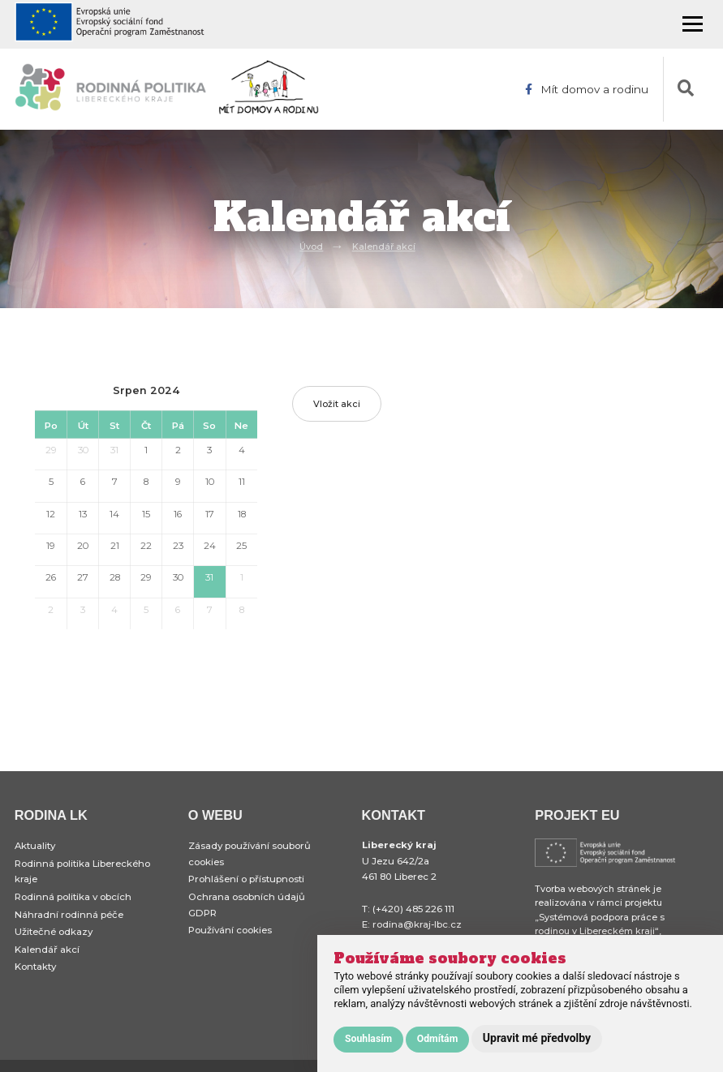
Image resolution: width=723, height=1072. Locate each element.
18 (242, 514)
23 (178, 545)
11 (242, 481)
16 (178, 514)
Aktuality (35, 845)
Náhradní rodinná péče (69, 914)
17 (209, 514)
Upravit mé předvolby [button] (537, 1037)
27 (82, 577)
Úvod (311, 246)
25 (241, 545)
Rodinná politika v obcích (73, 897)
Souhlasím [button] (368, 1038)
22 (146, 545)
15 (146, 514)
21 (114, 545)
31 (114, 450)
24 (210, 545)
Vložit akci (336, 404)
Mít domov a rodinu (586, 89)
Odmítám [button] (437, 1038)
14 (114, 514)
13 (83, 514)
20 (82, 545)
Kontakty (35, 967)
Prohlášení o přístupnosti (246, 879)
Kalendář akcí (383, 246)
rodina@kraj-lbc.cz (417, 924)
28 (115, 577)
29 (51, 450)
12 (50, 514)
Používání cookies (230, 930)
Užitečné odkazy (54, 931)
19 (50, 545)
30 (83, 450)
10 (209, 481)
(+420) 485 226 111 (413, 909)
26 (50, 577)
